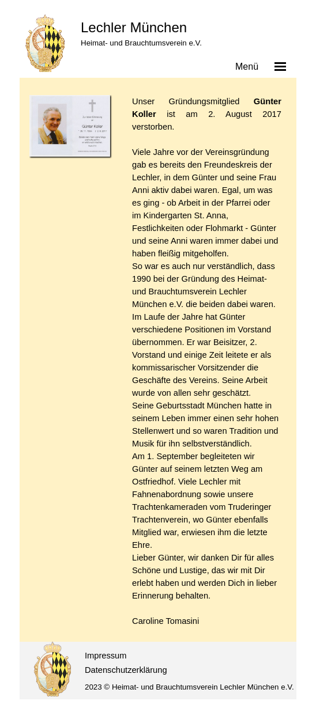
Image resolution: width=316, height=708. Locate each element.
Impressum (105, 655)
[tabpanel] (206, 361)
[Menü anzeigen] (280, 66)
